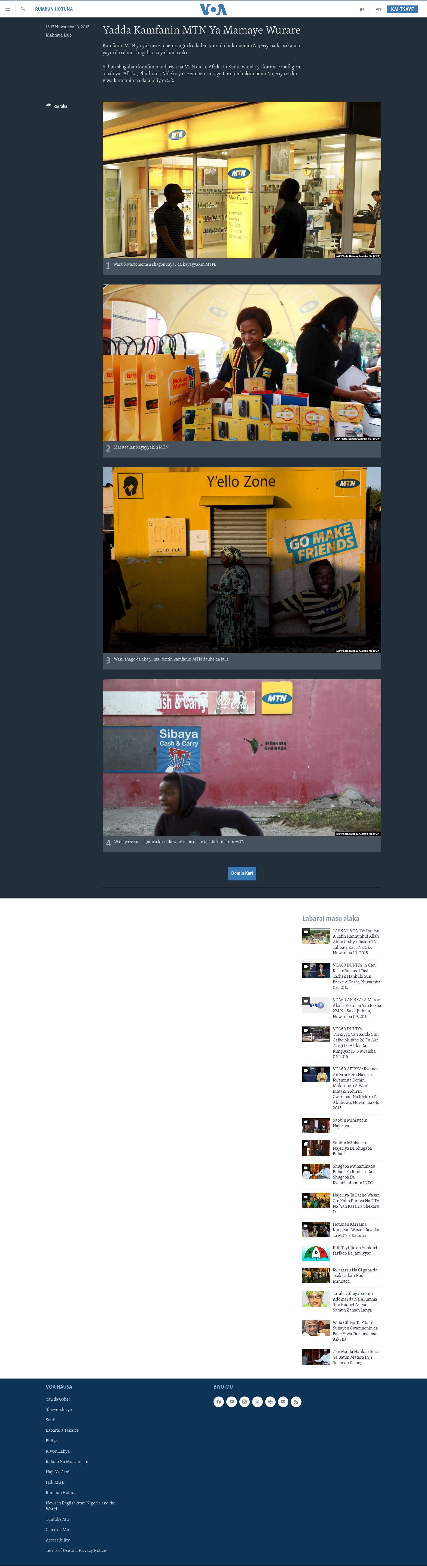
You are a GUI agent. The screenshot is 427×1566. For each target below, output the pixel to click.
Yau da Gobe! (58, 1399)
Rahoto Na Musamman (67, 1461)
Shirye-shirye (59, 1410)
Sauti (51, 1420)
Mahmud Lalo (59, 35)
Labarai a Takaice (62, 1430)
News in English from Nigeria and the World (80, 1506)
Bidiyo (51, 1441)
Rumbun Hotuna (54, 9)
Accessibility (58, 1540)
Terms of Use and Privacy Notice (76, 1551)
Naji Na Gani (57, 1472)
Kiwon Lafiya (58, 1451)
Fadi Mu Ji (55, 1482)
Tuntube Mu (57, 1519)
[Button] (56, 107)
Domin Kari (242, 873)
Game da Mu (57, 1530)
